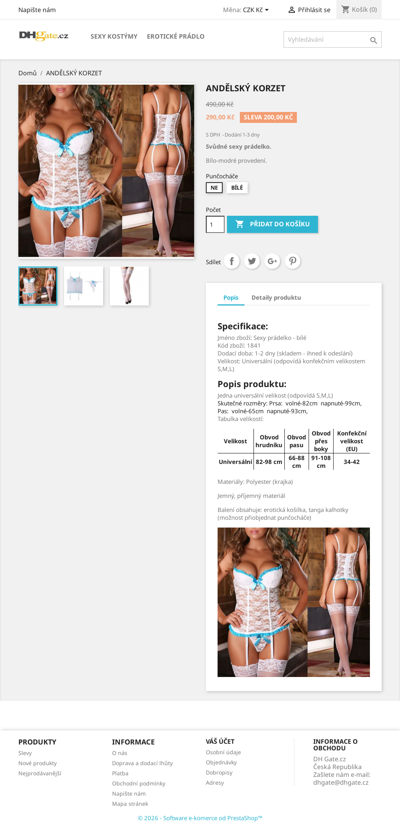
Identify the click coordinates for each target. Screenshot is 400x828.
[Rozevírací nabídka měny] (257, 10)
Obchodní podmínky (138, 783)
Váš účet (220, 741)
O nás (119, 753)
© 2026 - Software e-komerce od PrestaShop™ (200, 818)
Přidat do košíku (272, 224)
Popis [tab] (231, 297)
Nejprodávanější (39, 773)
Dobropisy (219, 772)
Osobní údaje (223, 752)
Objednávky (221, 762)
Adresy (215, 782)
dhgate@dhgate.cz (341, 782)
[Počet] (215, 224)
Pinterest (292, 261)
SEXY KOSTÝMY (114, 36)
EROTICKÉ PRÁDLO (176, 36)
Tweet (252, 261)
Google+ (272, 261)
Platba (120, 773)
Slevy (25, 753)
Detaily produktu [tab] (276, 297)
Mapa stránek (130, 803)
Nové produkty (37, 763)
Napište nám (37, 9)
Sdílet (231, 261)
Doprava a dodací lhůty (142, 763)
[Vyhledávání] (333, 39)
